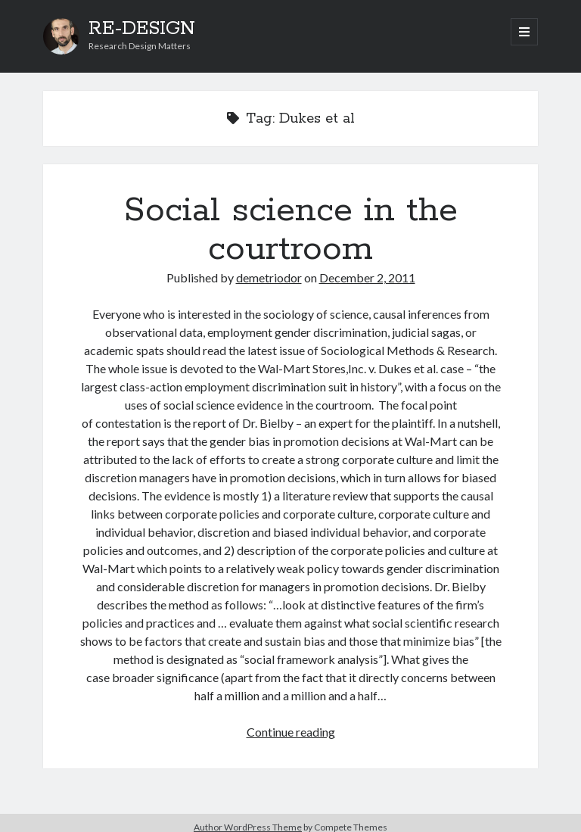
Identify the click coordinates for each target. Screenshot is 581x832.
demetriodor (269, 277)
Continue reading (291, 731)
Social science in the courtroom (291, 230)
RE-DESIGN (142, 29)
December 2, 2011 (367, 277)
